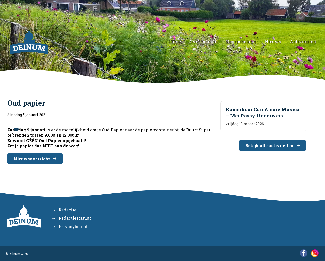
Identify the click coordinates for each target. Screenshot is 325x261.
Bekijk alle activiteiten (269, 145)
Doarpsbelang (241, 41)
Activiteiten (303, 41)
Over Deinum (204, 41)
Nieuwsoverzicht (32, 158)
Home (174, 41)
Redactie (67, 209)
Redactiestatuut (75, 218)
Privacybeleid (73, 226)
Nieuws (273, 41)
